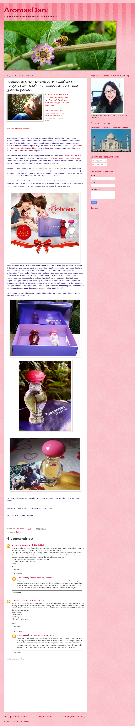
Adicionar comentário (15, 659)
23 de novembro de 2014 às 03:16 (32, 600)
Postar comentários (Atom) (19, 721)
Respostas (18, 574)
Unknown (15, 545)
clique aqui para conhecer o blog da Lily (65, 171)
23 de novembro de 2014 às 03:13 (32, 545)
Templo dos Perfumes (73, 156)
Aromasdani (22, 578)
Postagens (97, 161)
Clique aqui (52, 118)
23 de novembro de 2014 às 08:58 (42, 578)
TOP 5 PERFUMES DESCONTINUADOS (64, 158)
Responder (16, 569)
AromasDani (26, 10)
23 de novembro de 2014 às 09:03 (42, 635)
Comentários (97, 164)
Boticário (19, 532)
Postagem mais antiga (75, 716)
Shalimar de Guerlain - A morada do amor (109, 128)
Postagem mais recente (15, 716)
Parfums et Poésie (52, 168)
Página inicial (45, 716)
